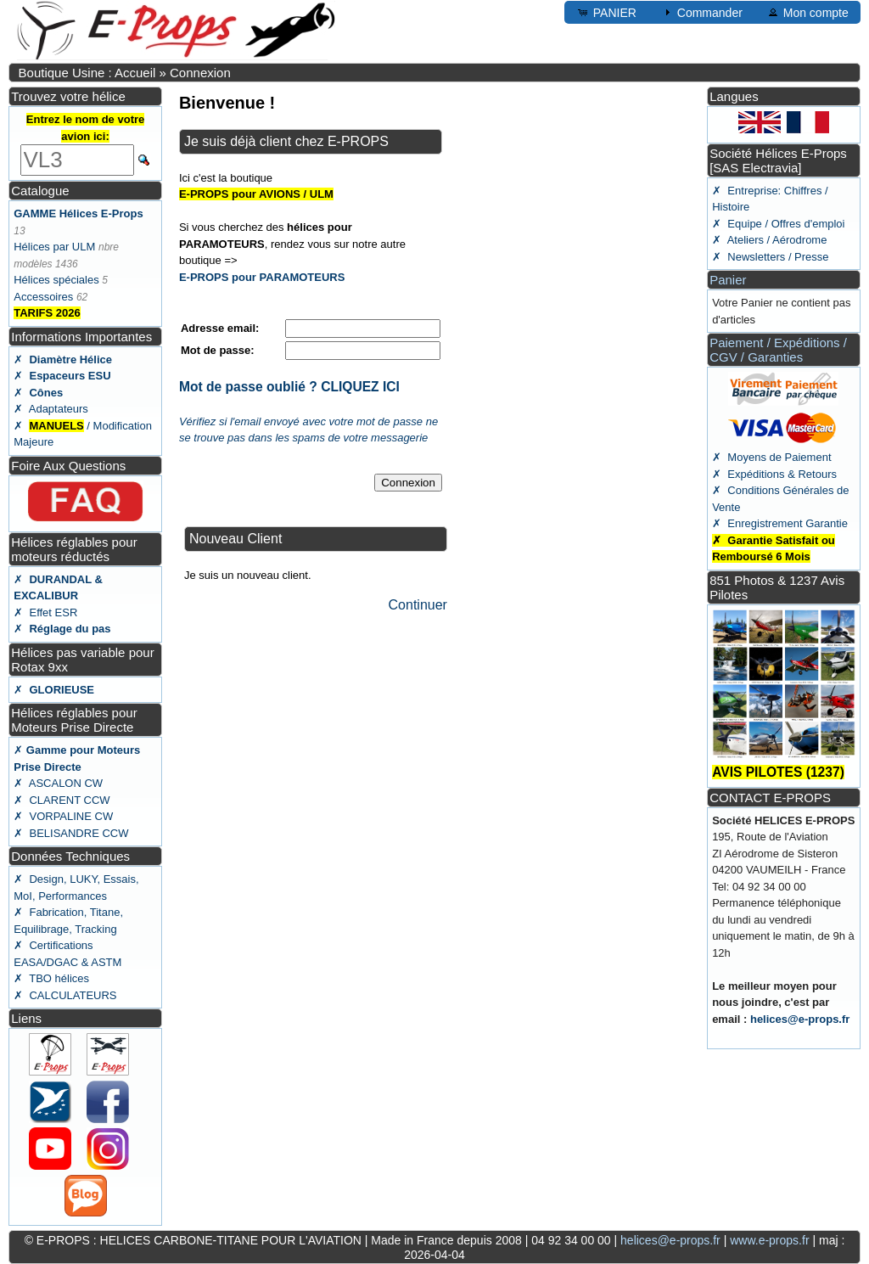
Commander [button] (701, 12)
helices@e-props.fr (799, 1019)
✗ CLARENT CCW (61, 800)
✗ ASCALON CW (58, 783)
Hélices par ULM (54, 246)
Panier (727, 279)
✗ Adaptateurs (51, 408)
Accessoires (43, 296)
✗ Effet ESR (45, 612)
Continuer (418, 605)
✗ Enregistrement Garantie (780, 523)
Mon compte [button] (807, 12)
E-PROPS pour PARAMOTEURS (262, 277)
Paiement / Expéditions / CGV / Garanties (778, 349)
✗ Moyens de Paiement (771, 457)
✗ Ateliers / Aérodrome (769, 239)
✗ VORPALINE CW (63, 816)
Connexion (200, 72)
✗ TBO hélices (51, 978)
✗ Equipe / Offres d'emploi (778, 223)
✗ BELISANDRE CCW (71, 833)
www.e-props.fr (769, 1240)
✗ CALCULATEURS (65, 995)
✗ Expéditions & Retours (774, 474)
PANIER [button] (606, 12)
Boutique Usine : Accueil (87, 72)
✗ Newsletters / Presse (770, 256)
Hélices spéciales (56, 279)
